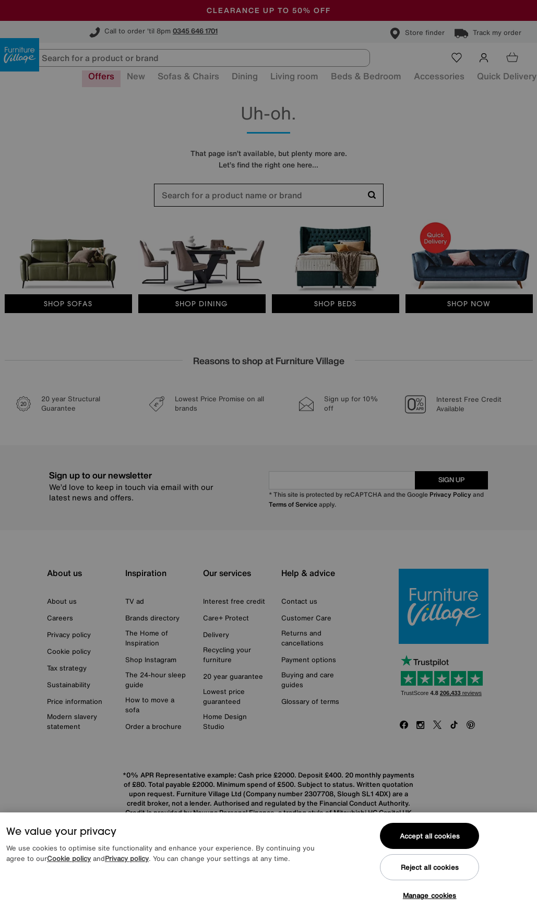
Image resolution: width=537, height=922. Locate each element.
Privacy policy (127, 859)
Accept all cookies (430, 836)
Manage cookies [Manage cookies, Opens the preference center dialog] (430, 896)
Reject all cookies (430, 867)
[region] (268, 867)
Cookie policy (69, 859)
